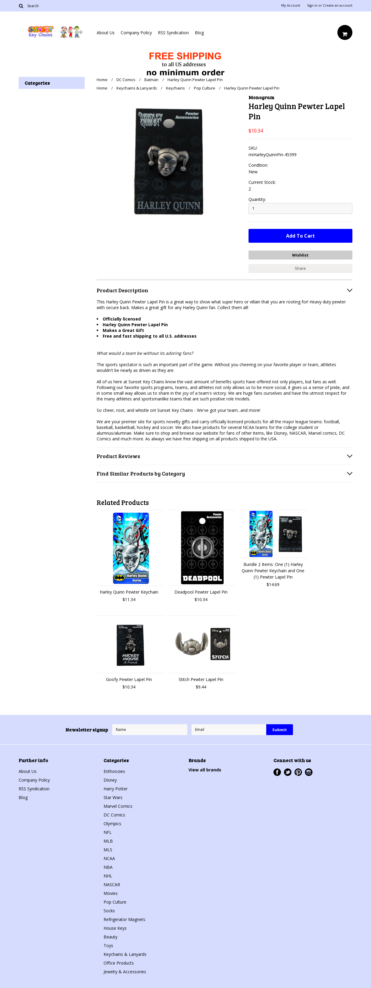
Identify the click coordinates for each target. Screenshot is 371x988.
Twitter (287, 772)
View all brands (205, 770)
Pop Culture (204, 88)
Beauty (110, 937)
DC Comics (125, 79)
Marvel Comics (118, 806)
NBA (108, 867)
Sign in (312, 5)
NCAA (109, 858)
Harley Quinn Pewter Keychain (129, 592)
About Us (106, 32)
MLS (108, 850)
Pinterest (298, 772)
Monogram (261, 97)
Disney (110, 780)
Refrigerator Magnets (124, 919)
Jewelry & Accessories (125, 971)
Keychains (175, 88)
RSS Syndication (173, 32)
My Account (290, 5)
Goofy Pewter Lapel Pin (129, 679)
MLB (108, 841)
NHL (108, 876)
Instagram (308, 772)
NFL (108, 832)
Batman (151, 79)
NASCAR (112, 884)
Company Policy (136, 32)
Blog (199, 32)
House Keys (115, 928)
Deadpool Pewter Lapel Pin (201, 592)
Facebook (277, 772)
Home (102, 79)
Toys (108, 945)
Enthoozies (114, 771)
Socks (109, 911)
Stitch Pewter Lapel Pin (201, 679)
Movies (111, 893)
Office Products (119, 963)
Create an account (337, 5)
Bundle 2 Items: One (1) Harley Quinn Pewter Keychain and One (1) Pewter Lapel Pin (273, 570)
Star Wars (113, 797)
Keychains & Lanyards (136, 88)
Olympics (112, 823)
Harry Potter (116, 789)
